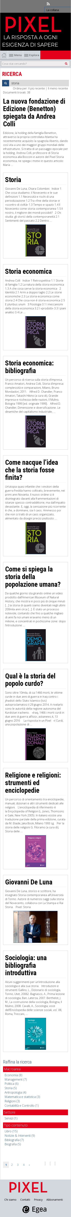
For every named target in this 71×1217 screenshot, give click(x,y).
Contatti (25, 1199)
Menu (15, 55)
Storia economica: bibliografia (29, 367)
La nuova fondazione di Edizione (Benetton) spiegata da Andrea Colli (34, 112)
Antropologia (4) (15, 1092)
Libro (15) (11, 1131)
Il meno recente (58, 88)
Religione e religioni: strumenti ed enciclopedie (33, 782)
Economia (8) (13, 1075)
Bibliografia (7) (14, 1140)
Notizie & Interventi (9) (20, 1135)
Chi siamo (10, 1199)
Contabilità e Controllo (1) (22, 1105)
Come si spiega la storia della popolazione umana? (33, 576)
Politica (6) (12, 1084)
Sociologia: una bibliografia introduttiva (26, 965)
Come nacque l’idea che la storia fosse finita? (31, 470)
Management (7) (16, 1079)
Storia (13, 180)
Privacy (38, 1199)
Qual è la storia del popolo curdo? (30, 680)
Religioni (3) (12, 1101)
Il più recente (36, 88)
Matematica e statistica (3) (22, 1097)
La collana (52, 10)
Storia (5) (11, 1088)
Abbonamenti (54, 1199)
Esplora (31, 55)
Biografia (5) (13, 1144)
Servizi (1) (11, 1118)
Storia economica (28, 271)
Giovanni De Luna (28, 882)
